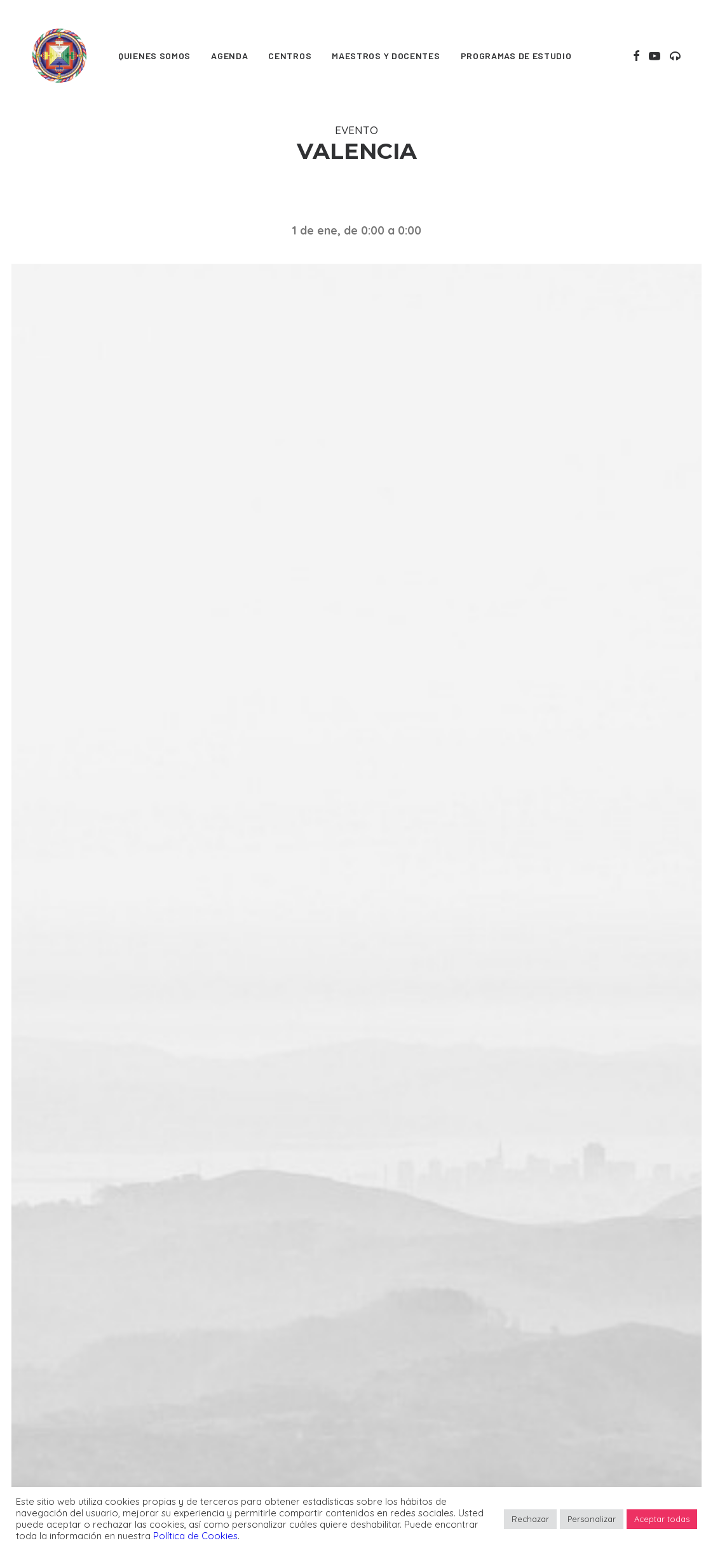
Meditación (229, 1308)
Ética (380, 1308)
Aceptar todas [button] (661, 1519)
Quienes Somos (154, 55)
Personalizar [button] (591, 1519)
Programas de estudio (516, 55)
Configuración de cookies (436, 1368)
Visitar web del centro (356, 939)
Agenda (229, 55)
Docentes (225, 1348)
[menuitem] (154, 55)
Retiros (218, 1328)
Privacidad (396, 1328)
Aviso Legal (398, 1388)
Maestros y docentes (386, 55)
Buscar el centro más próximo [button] (356, 1210)
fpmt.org (53, 1374)
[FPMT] (59, 56)
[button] (636, 55)
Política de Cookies (195, 1536)
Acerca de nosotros (252, 1428)
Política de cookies (417, 1348)
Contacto (393, 1408)
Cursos (218, 1368)
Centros (289, 55)
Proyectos (227, 1388)
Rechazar (530, 1519)
